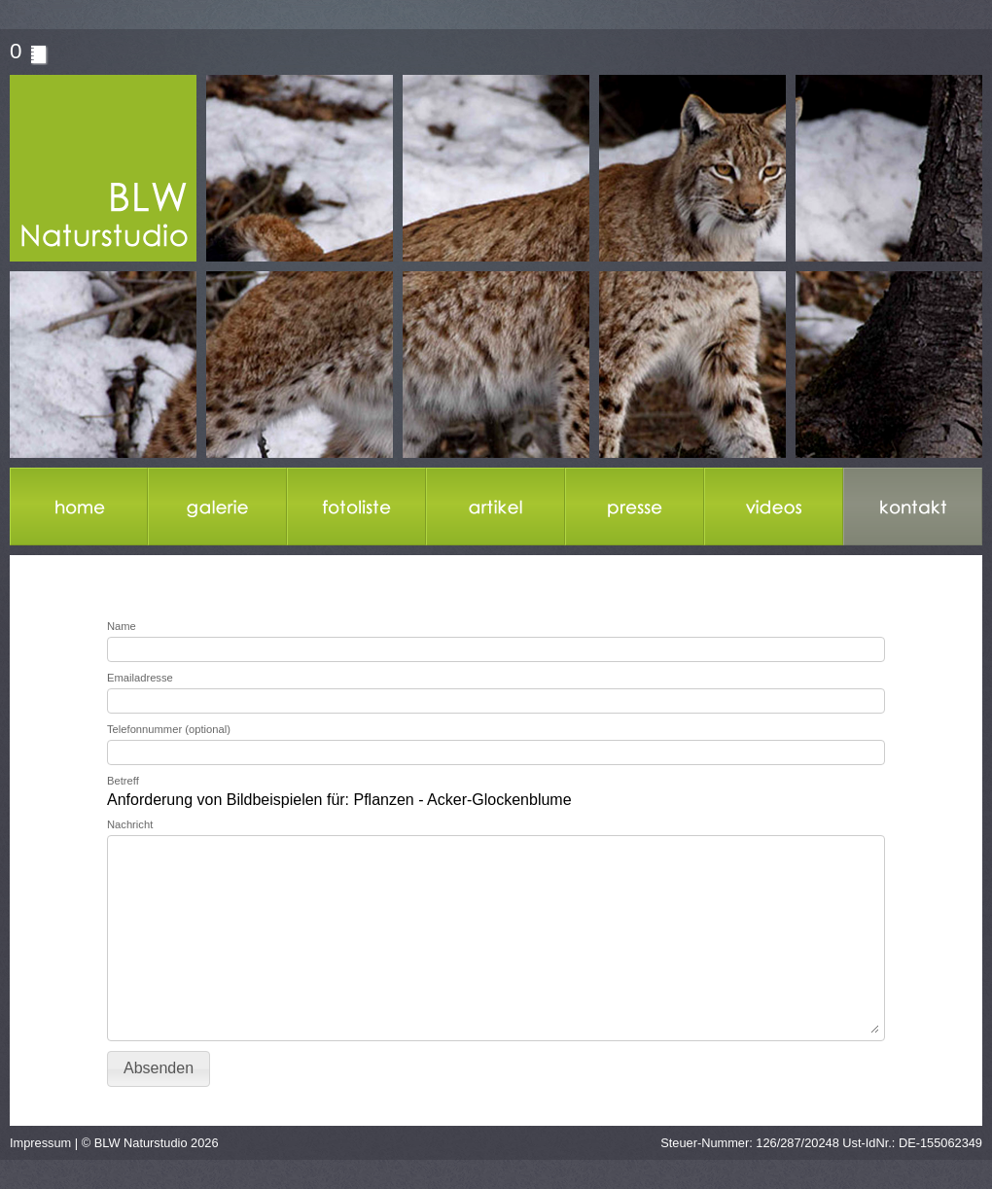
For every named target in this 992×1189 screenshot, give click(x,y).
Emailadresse (140, 677)
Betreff (123, 781)
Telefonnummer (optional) (168, 729)
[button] (158, 1069)
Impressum (40, 1143)
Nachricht (130, 824)
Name (121, 626)
